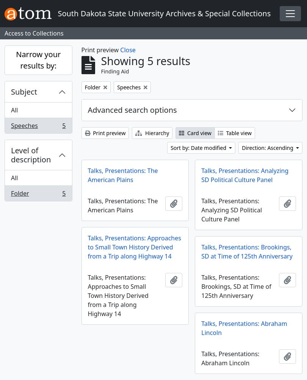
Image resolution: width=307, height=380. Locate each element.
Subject (24, 92)
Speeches (38, 127)
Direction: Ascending (268, 147)
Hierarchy (152, 133)
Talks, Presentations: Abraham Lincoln (244, 328)
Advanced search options (132, 110)
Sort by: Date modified (199, 147)
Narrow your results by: (38, 60)
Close (128, 50)
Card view (195, 133)
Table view (235, 133)
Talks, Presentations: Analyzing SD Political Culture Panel (244, 175)
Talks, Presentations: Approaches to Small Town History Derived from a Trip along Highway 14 (134, 247)
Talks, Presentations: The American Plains (123, 175)
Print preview (105, 133)
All (14, 110)
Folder (38, 195)
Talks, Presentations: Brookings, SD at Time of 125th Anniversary (247, 251)
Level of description (31, 155)
